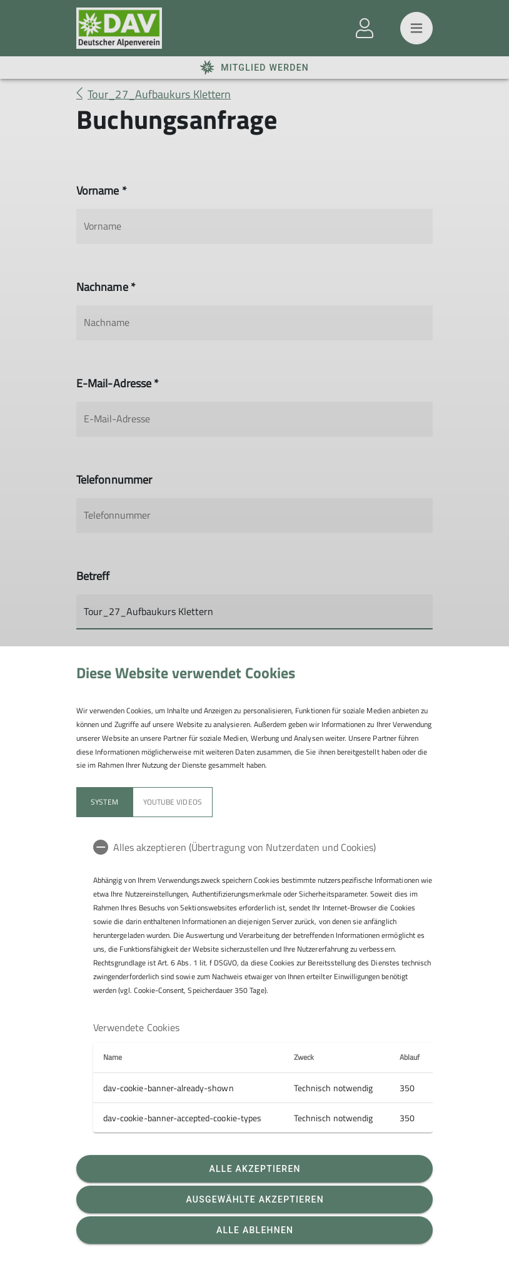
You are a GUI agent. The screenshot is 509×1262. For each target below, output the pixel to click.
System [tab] (104, 802)
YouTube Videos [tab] (172, 802)
